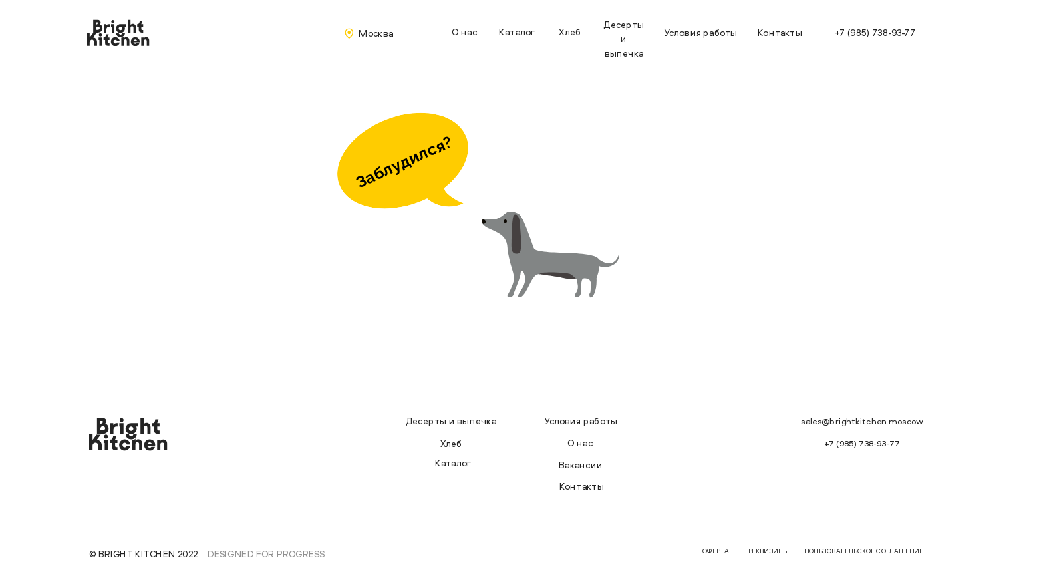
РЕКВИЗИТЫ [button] (768, 551)
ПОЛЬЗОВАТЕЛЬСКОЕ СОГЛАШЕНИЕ (863, 551)
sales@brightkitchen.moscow (862, 422)
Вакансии (580, 465)
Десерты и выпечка (624, 38)
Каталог (517, 31)
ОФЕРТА (715, 551)
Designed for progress (266, 553)
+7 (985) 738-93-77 (875, 32)
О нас (464, 31)
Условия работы (700, 32)
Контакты (780, 32)
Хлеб (570, 31)
